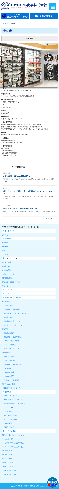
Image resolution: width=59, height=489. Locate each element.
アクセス (5, 254)
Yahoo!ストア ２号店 (9, 470)
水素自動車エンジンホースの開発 (15, 313)
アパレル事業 (6, 368)
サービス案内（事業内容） (14, 297)
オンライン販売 (10, 431)
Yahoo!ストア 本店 (8, 462)
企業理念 (5, 243)
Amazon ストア (7, 439)
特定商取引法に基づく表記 (11, 282)
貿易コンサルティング (11, 349)
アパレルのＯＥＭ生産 (11, 380)
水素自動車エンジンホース (11, 388)
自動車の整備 (8, 317)
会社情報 (8, 239)
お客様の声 (6, 266)
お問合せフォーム (8, 274)
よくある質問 (6, 270)
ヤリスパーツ (7, 411)
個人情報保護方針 (8, 278)
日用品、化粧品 (8, 427)
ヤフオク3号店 (7, 458)
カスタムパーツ (8, 407)
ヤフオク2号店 (7, 455)
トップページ (5, 23)
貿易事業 (5, 329)
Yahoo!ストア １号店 (9, 466)
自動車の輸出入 (9, 333)
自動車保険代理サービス (12, 321)
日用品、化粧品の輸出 (11, 341)
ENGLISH (8, 290)
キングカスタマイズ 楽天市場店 (13, 443)
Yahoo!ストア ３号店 (9, 474)
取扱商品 (8, 392)
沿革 (3, 250)
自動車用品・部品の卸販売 (13, 364)
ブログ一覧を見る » (51, 219)
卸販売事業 (6, 352)
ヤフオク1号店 (7, 451)
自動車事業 (6, 301)
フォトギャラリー (8, 286)
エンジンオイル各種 (9, 419)
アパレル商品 (7, 423)
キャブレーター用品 (9, 415)
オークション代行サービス (13, 325)
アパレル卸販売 (9, 376)
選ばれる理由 (6, 262)
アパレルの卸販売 (10, 360)
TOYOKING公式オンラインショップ (14, 435)
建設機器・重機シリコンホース (13, 403)
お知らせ (5, 235)
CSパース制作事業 (8, 384)
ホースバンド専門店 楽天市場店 (13, 447)
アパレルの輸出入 (10, 345)
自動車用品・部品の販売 (12, 309)
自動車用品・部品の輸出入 (13, 337)
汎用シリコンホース (9, 396)
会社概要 (5, 246)
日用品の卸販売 (9, 356)
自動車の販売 (8, 305)
